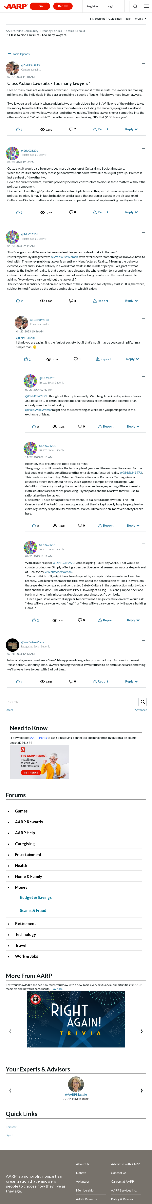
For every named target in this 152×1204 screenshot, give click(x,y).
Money (21, 887)
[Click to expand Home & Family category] (10, 876)
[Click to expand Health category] (10, 866)
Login (110, 6)
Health (21, 865)
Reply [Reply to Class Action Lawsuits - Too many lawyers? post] (129, 129)
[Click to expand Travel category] (10, 945)
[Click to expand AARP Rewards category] (10, 822)
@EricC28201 (25, 338)
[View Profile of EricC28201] (29, 150)
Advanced (141, 709)
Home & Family (28, 876)
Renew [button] (63, 6)
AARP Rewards (29, 821)
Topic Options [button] (21, 54)
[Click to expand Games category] (10, 811)
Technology (25, 934)
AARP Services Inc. (124, 1190)
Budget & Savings (36, 897)
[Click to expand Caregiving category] (10, 844)
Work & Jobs (26, 956)
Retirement (25, 923)
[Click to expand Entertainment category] (10, 855)
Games (21, 811)
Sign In (10, 1135)
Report (103, 129)
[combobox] (76, 702)
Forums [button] (138, 18)
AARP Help (25, 832)
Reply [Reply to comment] (129, 212)
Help (128, 18)
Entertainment (28, 854)
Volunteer (82, 1181)
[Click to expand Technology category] (10, 935)
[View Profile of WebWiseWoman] (33, 642)
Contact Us (118, 1172)
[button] (146, 6)
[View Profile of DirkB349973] (30, 65)
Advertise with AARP (125, 1164)
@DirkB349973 (36, 396)
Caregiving (25, 843)
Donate (81, 1172)
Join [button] (40, 6)
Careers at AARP (122, 1181)
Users (9, 709)
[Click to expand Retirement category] (10, 924)
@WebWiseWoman (64, 257)
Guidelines (115, 18)
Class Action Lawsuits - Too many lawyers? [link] (38, 35)
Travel (20, 945)
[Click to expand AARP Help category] (10, 833)
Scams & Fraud (75, 30)
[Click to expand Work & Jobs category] (10, 956)
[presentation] (10, 1030)
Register (92, 6)
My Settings (97, 18)
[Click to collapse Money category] (10, 887)
